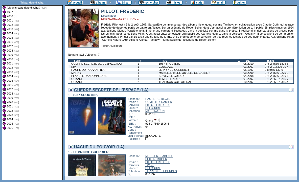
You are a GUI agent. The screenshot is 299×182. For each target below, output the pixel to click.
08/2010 (248, 63)
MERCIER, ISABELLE (159, 155)
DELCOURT (152, 107)
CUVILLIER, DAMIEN (158, 101)
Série (77, 60)
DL (248, 60)
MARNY (76, 72)
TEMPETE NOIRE (170, 78)
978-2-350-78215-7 (276, 78)
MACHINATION (155, 110)
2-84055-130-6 (274, 69)
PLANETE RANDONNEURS (88, 75)
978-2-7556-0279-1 (276, 72)
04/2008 (248, 75)
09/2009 (248, 72)
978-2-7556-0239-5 (276, 75)
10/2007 (248, 81)
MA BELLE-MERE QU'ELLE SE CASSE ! (184, 72)
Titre (164, 60)
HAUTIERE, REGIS (157, 98)
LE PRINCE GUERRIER (174, 69)
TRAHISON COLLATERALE (176, 81)
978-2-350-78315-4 (276, 81)
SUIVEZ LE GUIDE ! (171, 75)
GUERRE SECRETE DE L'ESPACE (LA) (96, 63)
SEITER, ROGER (156, 159)
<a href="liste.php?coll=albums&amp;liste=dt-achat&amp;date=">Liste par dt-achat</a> (32, 90)
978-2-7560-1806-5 (276, 63)
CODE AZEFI (167, 66)
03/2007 (248, 66)
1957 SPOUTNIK (169, 63)
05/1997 (248, 69)
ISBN (270, 60)
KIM (73, 66)
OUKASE (77, 78)
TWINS (149, 165)
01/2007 (248, 78)
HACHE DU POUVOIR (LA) (88, 69)
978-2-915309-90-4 (276, 66)
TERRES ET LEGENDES (161, 171)
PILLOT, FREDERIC (157, 104)
